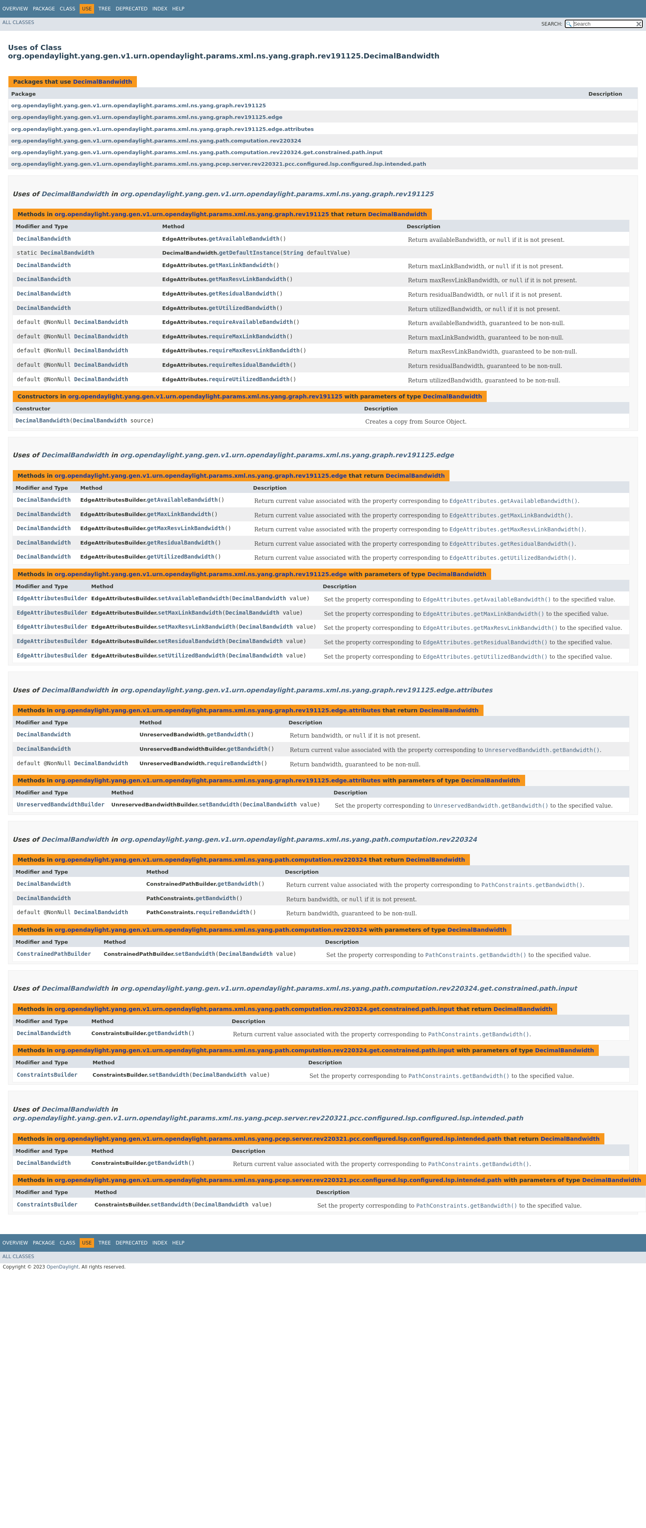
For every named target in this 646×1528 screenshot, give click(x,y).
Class (67, 9)
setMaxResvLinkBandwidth (197, 626)
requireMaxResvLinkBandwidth (254, 350)
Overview (15, 9)
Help (178, 9)
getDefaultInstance (249, 252)
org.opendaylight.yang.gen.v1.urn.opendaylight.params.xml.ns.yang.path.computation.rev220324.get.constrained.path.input (197, 152)
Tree (104, 9)
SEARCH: (552, 24)
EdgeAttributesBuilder (52, 598)
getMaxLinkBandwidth (241, 265)
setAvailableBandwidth (193, 598)
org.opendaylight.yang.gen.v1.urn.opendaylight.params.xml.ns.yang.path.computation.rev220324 (156, 141)
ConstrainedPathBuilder (54, 954)
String (293, 252)
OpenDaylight (62, 1267)
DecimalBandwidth (102, 81)
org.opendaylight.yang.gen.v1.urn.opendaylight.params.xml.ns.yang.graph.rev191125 (138, 106)
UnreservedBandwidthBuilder (60, 804)
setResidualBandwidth (192, 641)
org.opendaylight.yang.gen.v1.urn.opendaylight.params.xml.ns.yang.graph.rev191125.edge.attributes (162, 129)
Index (160, 9)
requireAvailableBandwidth (251, 322)
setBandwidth (219, 804)
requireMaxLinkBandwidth (247, 336)
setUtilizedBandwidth (192, 655)
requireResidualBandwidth (249, 365)
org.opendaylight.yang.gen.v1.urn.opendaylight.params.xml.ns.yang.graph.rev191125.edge (147, 117)
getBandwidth (227, 734)
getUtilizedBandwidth (242, 308)
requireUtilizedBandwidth (249, 379)
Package (44, 9)
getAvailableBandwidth (244, 238)
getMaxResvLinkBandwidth (247, 279)
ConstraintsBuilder (47, 1075)
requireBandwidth (234, 763)
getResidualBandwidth (242, 293)
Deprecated (132, 9)
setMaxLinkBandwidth (190, 612)
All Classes (18, 22)
